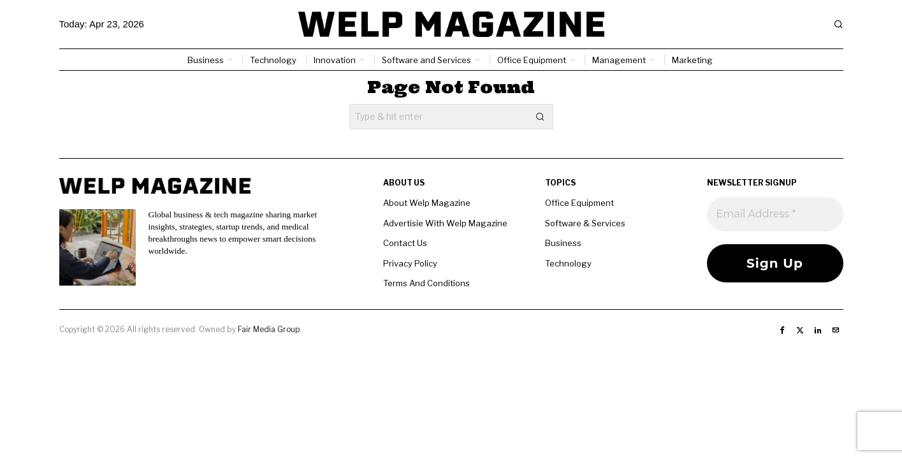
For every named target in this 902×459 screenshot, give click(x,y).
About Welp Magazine (426, 203)
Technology (568, 263)
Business (563, 243)
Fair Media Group (269, 329)
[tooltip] (782, 330)
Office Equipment (579, 203)
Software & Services (585, 223)
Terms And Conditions (426, 283)
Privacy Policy (410, 263)
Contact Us (405, 243)
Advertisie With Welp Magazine (445, 223)
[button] (540, 116)
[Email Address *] (775, 214)
